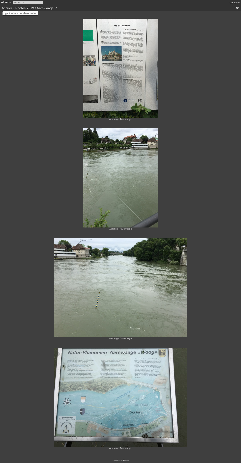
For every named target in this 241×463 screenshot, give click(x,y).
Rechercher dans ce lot (22, 13)
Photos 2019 (24, 8)
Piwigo (126, 460)
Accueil (7, 8)
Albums (6, 2)
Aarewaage (45, 8)
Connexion (234, 2)
